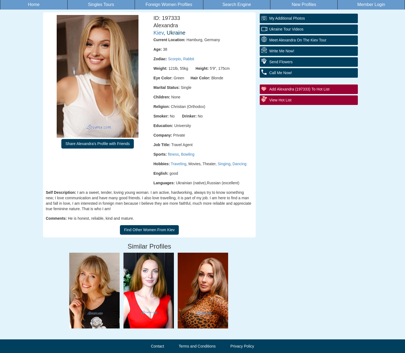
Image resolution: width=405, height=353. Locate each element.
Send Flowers (281, 62)
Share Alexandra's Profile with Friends (97, 143)
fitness (173, 154)
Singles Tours (101, 4)
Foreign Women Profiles (169, 4)
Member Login (371, 4)
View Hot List (280, 100)
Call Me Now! (280, 73)
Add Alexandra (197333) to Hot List (299, 89)
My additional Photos (287, 18)
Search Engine (236, 4)
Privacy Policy (242, 346)
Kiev (158, 33)
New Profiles (304, 4)
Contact (157, 346)
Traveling (178, 164)
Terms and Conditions (197, 346)
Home (34, 4)
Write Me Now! (281, 51)
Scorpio (174, 59)
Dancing (239, 164)
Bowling (187, 154)
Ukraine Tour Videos (286, 29)
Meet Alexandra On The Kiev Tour (298, 40)
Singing (224, 164)
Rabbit (188, 59)
